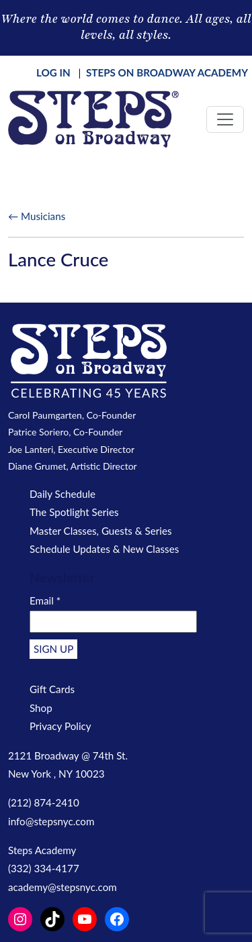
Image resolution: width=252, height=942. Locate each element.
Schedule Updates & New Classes (104, 549)
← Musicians (36, 216)
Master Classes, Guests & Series (101, 531)
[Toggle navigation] (225, 119)
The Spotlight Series (74, 512)
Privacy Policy (60, 726)
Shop (41, 708)
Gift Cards (52, 689)
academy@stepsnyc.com (62, 887)
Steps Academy (42, 850)
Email (45, 600)
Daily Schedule (62, 494)
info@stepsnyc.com (51, 821)
